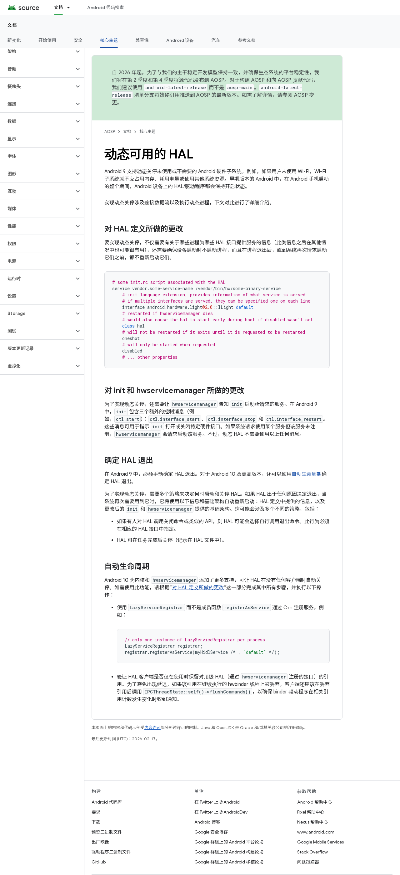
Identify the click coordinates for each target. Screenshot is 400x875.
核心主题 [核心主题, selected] (109, 40)
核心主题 (147, 131)
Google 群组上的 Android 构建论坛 (228, 852)
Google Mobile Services (320, 842)
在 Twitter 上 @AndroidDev (221, 812)
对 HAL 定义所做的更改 (198, 588)
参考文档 (247, 40)
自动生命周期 (307, 474)
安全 (78, 40)
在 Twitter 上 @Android (217, 802)
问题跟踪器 (308, 862)
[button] (37, 51)
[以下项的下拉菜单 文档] (71, 7)
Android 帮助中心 (314, 802)
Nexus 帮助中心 (312, 822)
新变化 (14, 40)
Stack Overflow (312, 852)
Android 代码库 (107, 802)
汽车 (216, 40)
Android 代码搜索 (105, 7)
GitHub (99, 862)
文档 (12, 25)
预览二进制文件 (107, 832)
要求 (96, 812)
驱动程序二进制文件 (111, 852)
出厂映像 (100, 842)
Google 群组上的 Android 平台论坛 (228, 842)
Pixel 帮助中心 (310, 812)
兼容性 (142, 40)
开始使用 (47, 40)
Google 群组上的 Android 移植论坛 (228, 862)
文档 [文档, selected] (58, 7)
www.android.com (315, 832)
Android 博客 (207, 822)
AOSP (109, 131)
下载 (96, 822)
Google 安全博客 (211, 832)
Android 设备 (180, 40)
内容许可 (152, 727)
